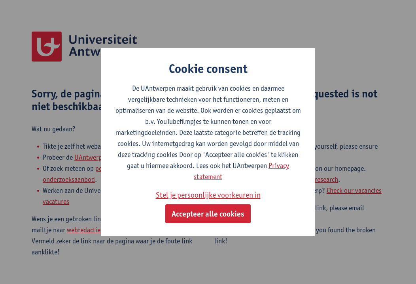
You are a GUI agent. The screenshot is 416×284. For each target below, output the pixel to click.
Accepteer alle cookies (208, 214)
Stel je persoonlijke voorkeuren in (208, 195)
